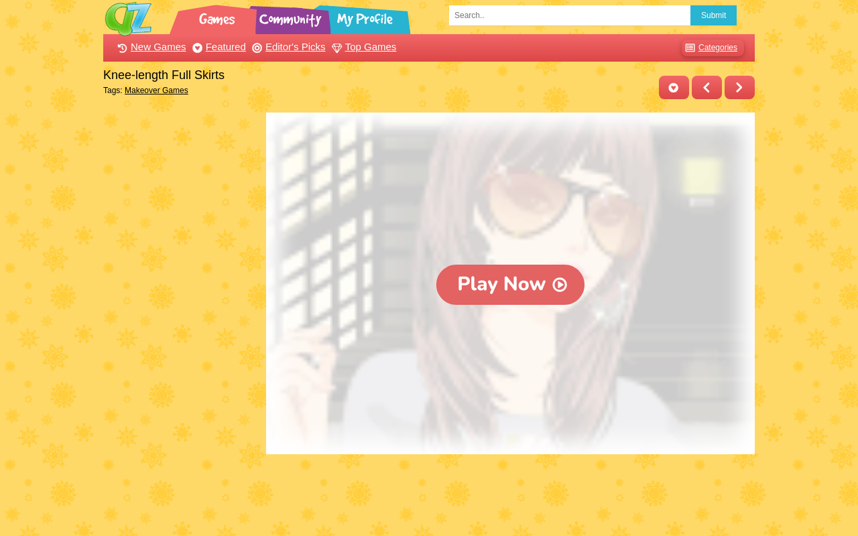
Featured (217, 46)
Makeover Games (156, 90)
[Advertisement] (181, 314)
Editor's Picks (287, 46)
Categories (709, 48)
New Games (150, 46)
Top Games (362, 46)
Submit (713, 15)
